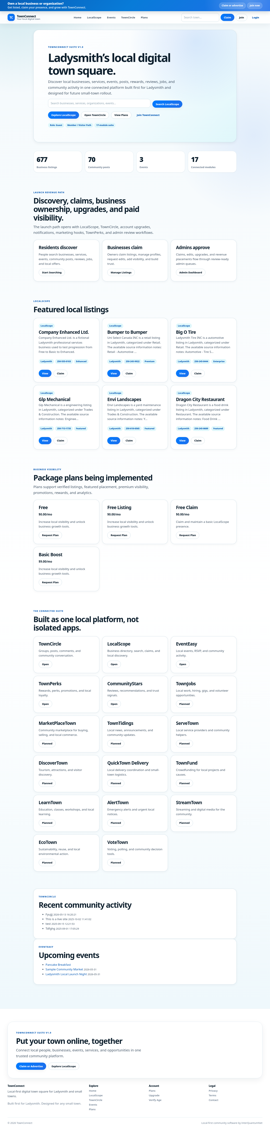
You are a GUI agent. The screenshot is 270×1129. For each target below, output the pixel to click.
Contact (213, 1100)
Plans (144, 17)
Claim (227, 17)
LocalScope (94, 17)
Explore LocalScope (63, 115)
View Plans (121, 115)
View (45, 373)
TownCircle (128, 17)
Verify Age (155, 1100)
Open (45, 664)
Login (255, 17)
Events (111, 17)
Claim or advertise (232, 5)
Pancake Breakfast (58, 965)
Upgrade (154, 1095)
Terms (212, 1095)
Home (77, 17)
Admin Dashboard (190, 272)
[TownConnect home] (24, 17)
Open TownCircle (95, 115)
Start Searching (52, 272)
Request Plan (50, 535)
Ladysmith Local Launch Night (67, 974)
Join (241, 17)
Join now (255, 5)
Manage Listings (121, 272)
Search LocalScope (167, 104)
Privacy (213, 1090)
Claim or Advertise (31, 1066)
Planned (184, 704)
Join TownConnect (148, 115)
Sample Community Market (65, 969)
